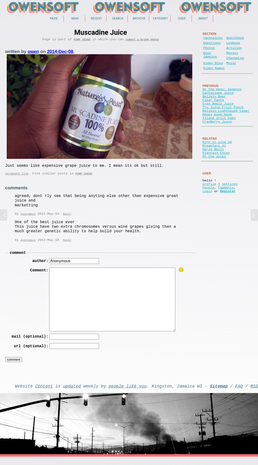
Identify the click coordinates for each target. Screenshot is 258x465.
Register (228, 217)
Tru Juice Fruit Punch (222, 120)
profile (209, 208)
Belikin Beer (214, 106)
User (181, 19)
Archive (139, 19)
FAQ (239, 393)
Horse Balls (213, 169)
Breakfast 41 (214, 164)
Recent (96, 19)
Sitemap (219, 393)
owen (33, 53)
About (203, 19)
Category (160, 19)
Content (44, 393)
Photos (209, 51)
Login (207, 217)
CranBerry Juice (217, 138)
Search (117, 19)
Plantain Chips (216, 173)
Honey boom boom (217, 129)
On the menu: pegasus (221, 97)
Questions (212, 45)
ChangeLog (235, 63)
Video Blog (213, 69)
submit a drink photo (142, 41)
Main (53, 19)
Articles (234, 51)
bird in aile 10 (217, 159)
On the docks (214, 178)
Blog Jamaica (210, 59)
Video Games (214, 75)
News (75, 19)
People (208, 213)
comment (18, 257)
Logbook (233, 45)
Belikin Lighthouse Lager (225, 124)
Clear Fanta (213, 111)
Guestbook (235, 39)
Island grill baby (219, 133)
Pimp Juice (82, 41)
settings (230, 208)
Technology (213, 39)
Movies (232, 57)
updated (72, 393)
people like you (128, 393)
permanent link (17, 177)
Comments (226, 213)
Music (231, 69)
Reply (67, 218)
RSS (254, 393)
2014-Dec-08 (60, 53)
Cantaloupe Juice (218, 102)
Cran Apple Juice (218, 115)
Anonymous (28, 218)
